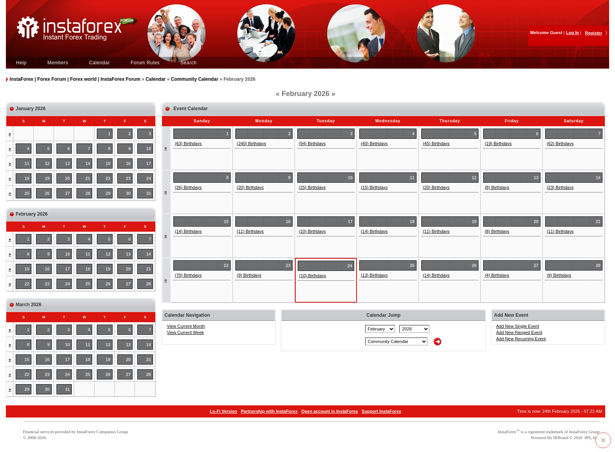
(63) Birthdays (188, 143)
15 (108, 163)
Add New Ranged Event (519, 332)
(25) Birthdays (312, 187)
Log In (572, 32)
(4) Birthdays (497, 275)
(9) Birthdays (249, 275)
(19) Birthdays (498, 143)
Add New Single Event (517, 326)
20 (67, 178)
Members (58, 62)
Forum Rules (145, 62)
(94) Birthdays (312, 143)
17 (148, 163)
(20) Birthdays (250, 187)
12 (47, 163)
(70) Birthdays (188, 275)
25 (27, 193)
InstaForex (507, 431)
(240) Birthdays (251, 143)
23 (128, 178)
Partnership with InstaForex (269, 411)
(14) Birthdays (188, 231)
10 (148, 148)
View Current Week (185, 332)
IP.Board (560, 437)
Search (188, 62)
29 (108, 193)
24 (148, 178)
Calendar (99, 62)
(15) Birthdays (374, 187)
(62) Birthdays (560, 143)
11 (27, 163)
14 (88, 163)
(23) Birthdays (560, 187)
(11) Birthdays (250, 231)
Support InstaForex (381, 411)
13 (67, 163)
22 (108, 178)
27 (67, 193)
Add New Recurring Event (521, 338)
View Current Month (186, 326)
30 (128, 193)
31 (148, 193)
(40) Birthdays (374, 143)
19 (47, 178)
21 (88, 178)
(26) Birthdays (188, 187)
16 (128, 163)
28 (88, 193)
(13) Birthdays (374, 275)
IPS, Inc (591, 437)
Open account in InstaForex (329, 411)
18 (27, 178)
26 (47, 193)
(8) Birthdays (497, 187)
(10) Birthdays (312, 231)
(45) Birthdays (436, 143)
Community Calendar (194, 79)
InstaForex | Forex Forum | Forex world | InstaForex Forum (74, 79)
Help (21, 62)
